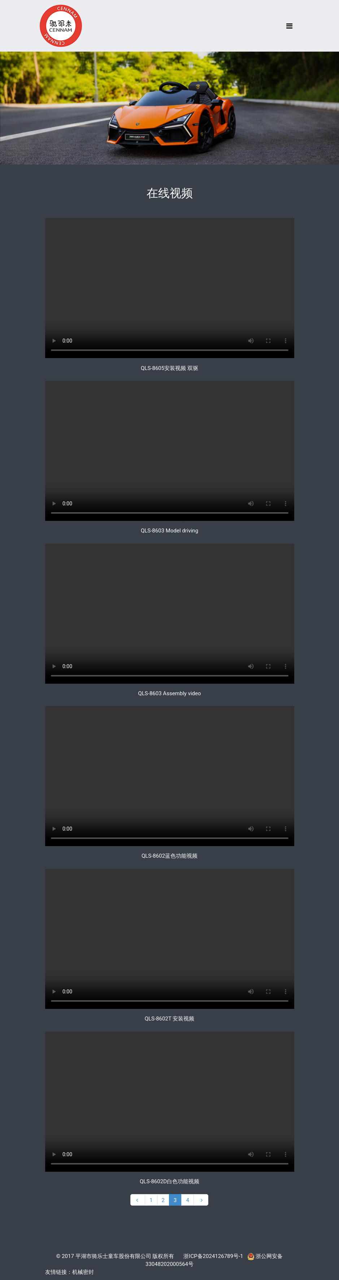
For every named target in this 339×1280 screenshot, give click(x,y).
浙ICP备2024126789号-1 (213, 1256)
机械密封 (83, 1272)
